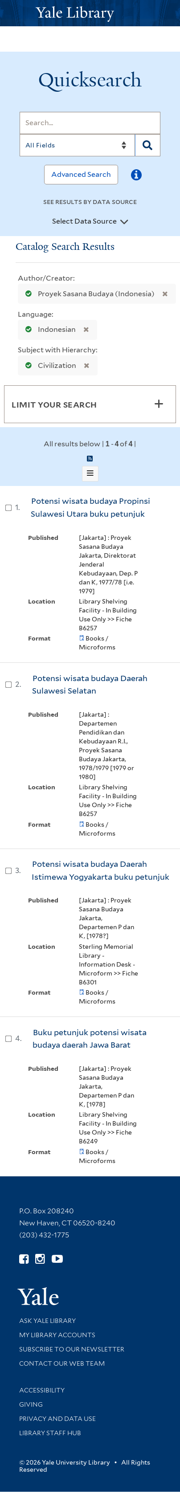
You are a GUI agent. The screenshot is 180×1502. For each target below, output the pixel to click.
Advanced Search (81, 174)
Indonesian (48, 329)
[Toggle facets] (158, 404)
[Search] (90, 123)
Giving (31, 1404)
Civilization (49, 365)
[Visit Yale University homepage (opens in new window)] (38, 1293)
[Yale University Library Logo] (90, 13)
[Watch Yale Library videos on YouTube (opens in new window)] (57, 1259)
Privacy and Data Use (57, 1418)
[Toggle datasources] (124, 221)
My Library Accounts (57, 1335)
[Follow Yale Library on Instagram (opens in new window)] (40, 1259)
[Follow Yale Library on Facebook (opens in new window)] (24, 1259)
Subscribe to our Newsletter (71, 1349)
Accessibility (42, 1390)
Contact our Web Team (62, 1363)
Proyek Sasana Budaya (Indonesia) (88, 294)
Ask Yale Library (47, 1320)
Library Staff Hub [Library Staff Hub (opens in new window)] (50, 1433)
